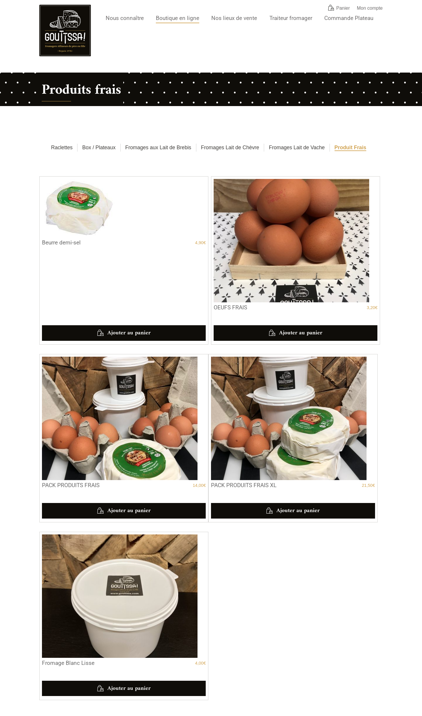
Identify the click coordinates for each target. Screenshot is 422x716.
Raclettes (61, 147)
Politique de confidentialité (111, 710)
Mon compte (370, 8)
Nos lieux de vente (234, 18)
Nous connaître (125, 18)
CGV (43, 710)
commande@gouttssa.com (242, 655)
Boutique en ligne (177, 18)
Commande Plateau (348, 18)
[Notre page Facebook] (288, 658)
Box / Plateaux (98, 147)
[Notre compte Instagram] (301, 658)
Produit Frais (351, 147)
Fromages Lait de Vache (297, 147)
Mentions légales (68, 710)
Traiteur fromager (290, 18)
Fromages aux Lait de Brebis (158, 147)
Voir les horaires (62, 594)
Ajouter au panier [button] (92, 281)
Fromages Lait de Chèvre (230, 147)
